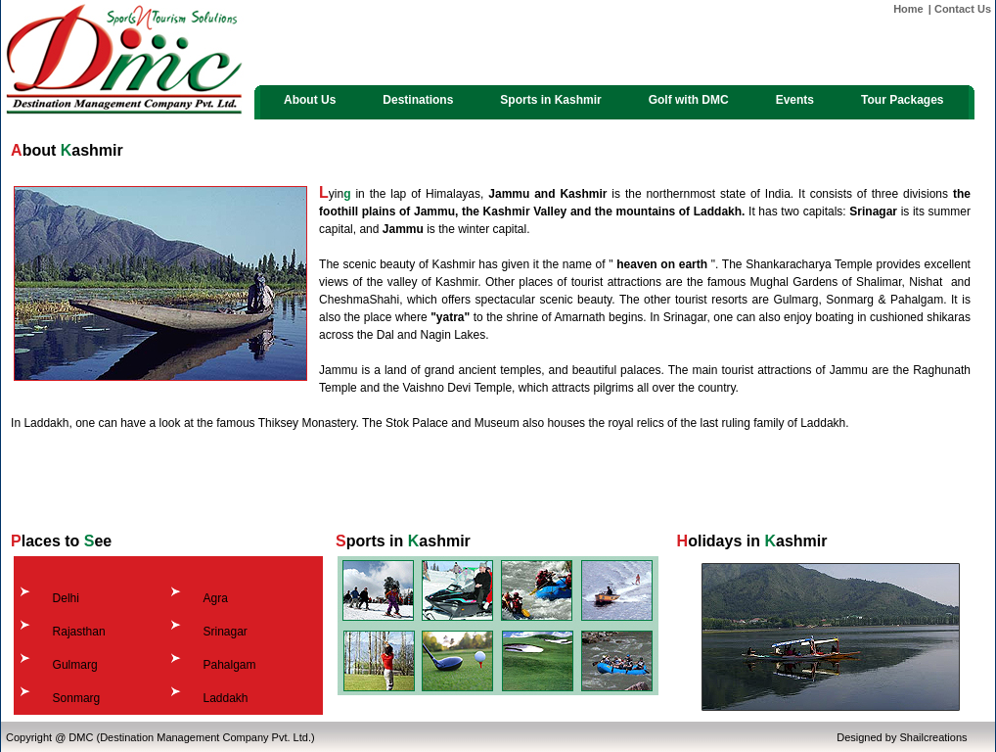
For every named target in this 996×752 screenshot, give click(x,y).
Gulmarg (75, 665)
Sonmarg (77, 698)
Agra (215, 598)
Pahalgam (229, 665)
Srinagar (225, 631)
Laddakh (225, 698)
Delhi (66, 598)
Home (908, 9)
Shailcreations (933, 737)
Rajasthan (79, 631)
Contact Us (962, 9)
